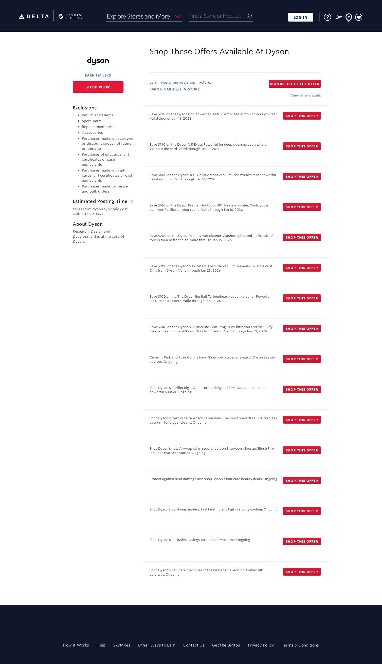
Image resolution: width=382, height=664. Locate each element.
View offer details (305, 95)
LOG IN (301, 17)
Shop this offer (302, 116)
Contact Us (194, 645)
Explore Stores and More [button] (138, 16)
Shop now (98, 87)
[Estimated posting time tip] (131, 201)
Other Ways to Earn (157, 645)
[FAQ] (327, 17)
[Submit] (249, 16)
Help (101, 645)
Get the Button (226, 645)
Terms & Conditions (300, 645)
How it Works (76, 645)
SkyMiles (122, 645)
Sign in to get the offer (294, 84)
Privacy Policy (261, 645)
